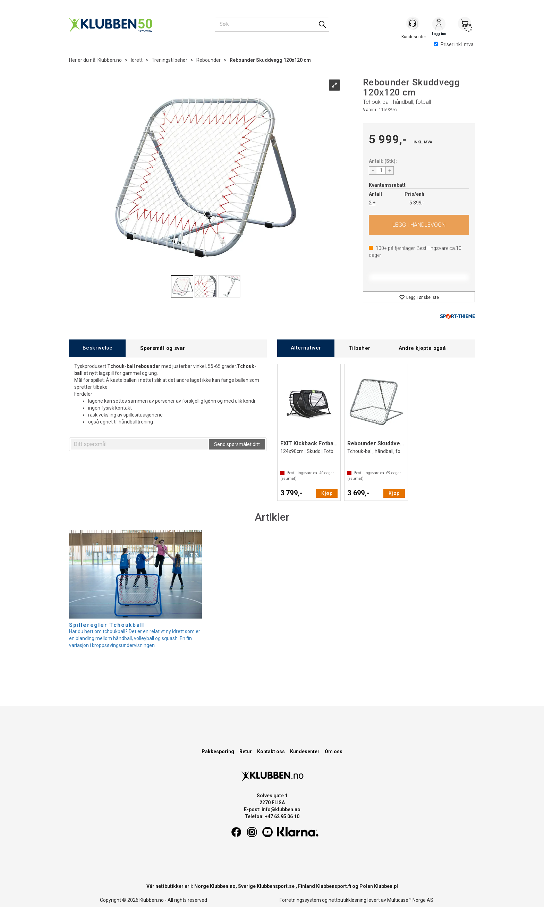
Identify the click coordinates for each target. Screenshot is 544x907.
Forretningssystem (300, 900)
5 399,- (416, 202)
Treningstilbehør (169, 60)
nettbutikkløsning (347, 900)
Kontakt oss (271, 751)
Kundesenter (305, 751)
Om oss (333, 751)
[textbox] (139, 444)
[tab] (97, 348)
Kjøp (419, 225)
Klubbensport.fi (333, 886)
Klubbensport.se (276, 886)
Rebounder (208, 60)
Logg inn (439, 24)
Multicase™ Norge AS (410, 900)
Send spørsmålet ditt (237, 444)
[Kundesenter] (413, 24)
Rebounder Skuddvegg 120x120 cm (270, 60)
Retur (245, 751)
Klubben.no (109, 60)
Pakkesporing (218, 751)
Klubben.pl (386, 886)
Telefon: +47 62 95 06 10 (272, 816)
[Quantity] (381, 170)
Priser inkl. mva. (454, 44)
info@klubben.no (281, 809)
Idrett (137, 60)
